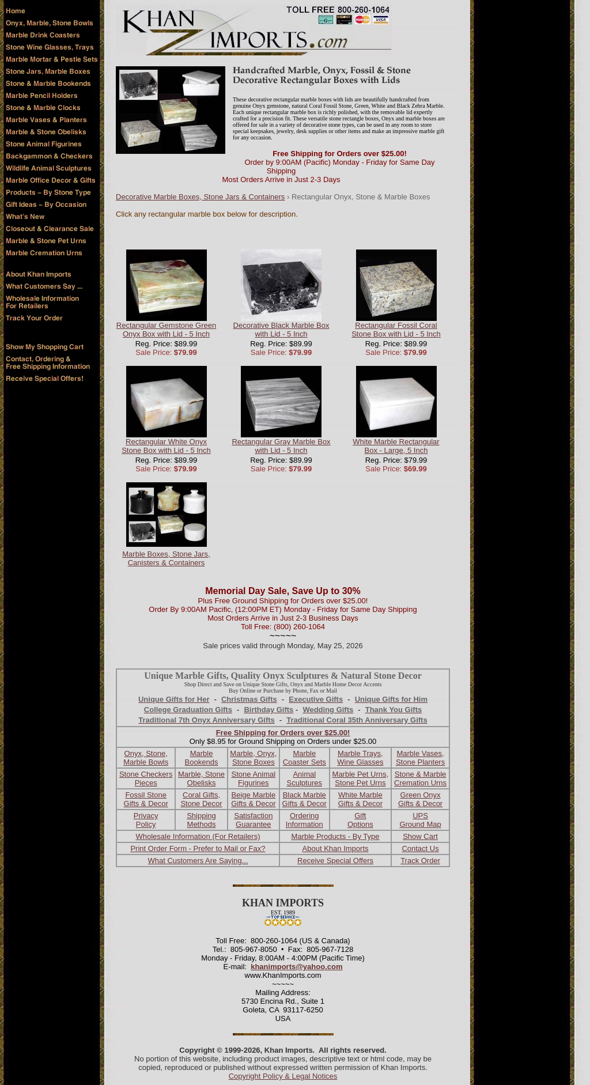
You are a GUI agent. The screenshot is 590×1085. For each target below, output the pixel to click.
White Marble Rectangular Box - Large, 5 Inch (396, 446)
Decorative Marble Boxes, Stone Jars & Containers (200, 196)
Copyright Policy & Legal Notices (283, 1076)
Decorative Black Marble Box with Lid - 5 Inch (281, 329)
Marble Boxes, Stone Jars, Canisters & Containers (166, 558)
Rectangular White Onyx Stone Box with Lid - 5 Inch (166, 446)
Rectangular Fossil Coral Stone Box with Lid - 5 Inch (396, 329)
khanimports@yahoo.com (296, 966)
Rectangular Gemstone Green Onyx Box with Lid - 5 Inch (166, 329)
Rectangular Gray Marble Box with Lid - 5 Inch (281, 446)
